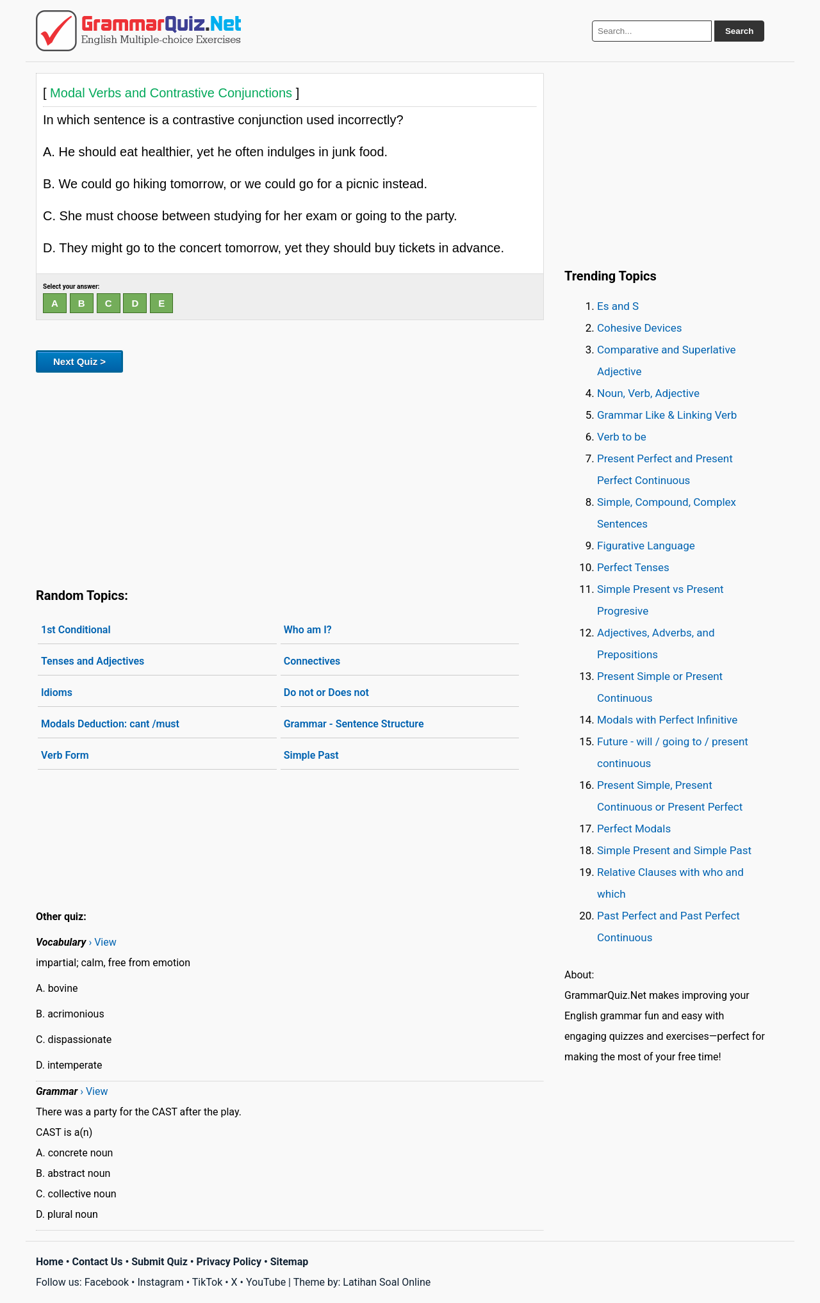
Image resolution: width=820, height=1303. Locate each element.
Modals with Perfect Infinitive (667, 719)
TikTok (207, 1282)
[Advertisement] (290, 477)
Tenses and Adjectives (92, 661)
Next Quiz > (79, 361)
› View (102, 942)
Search (739, 31)
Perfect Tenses (633, 567)
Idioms (56, 692)
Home (49, 1262)
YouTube (266, 1282)
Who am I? (308, 630)
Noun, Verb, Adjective (648, 393)
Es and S (618, 306)
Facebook (107, 1282)
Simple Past (311, 755)
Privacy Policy (229, 1262)
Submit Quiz (159, 1262)
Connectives (312, 661)
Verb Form (65, 755)
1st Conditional (76, 630)
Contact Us (97, 1262)
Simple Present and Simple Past (674, 850)
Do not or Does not (326, 692)
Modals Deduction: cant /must (110, 724)
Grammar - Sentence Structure (354, 724)
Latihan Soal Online (386, 1282)
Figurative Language (646, 545)
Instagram (160, 1282)
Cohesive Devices (639, 327)
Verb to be (621, 436)
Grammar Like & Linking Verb (667, 415)
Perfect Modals (634, 828)
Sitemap (289, 1262)
